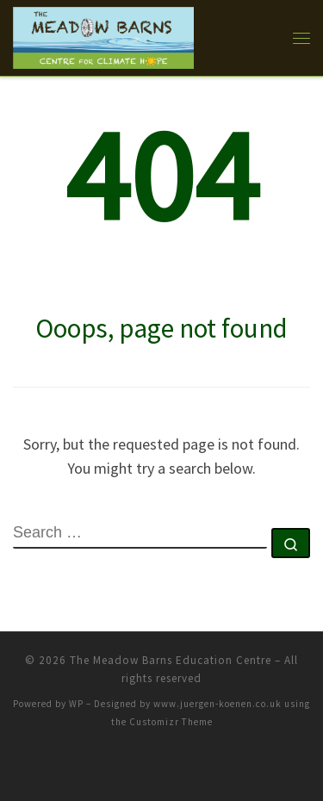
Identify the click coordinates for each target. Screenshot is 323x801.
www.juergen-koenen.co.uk (217, 704)
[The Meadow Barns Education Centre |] (103, 35)
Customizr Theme (171, 722)
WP (76, 704)
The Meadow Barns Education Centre (170, 660)
